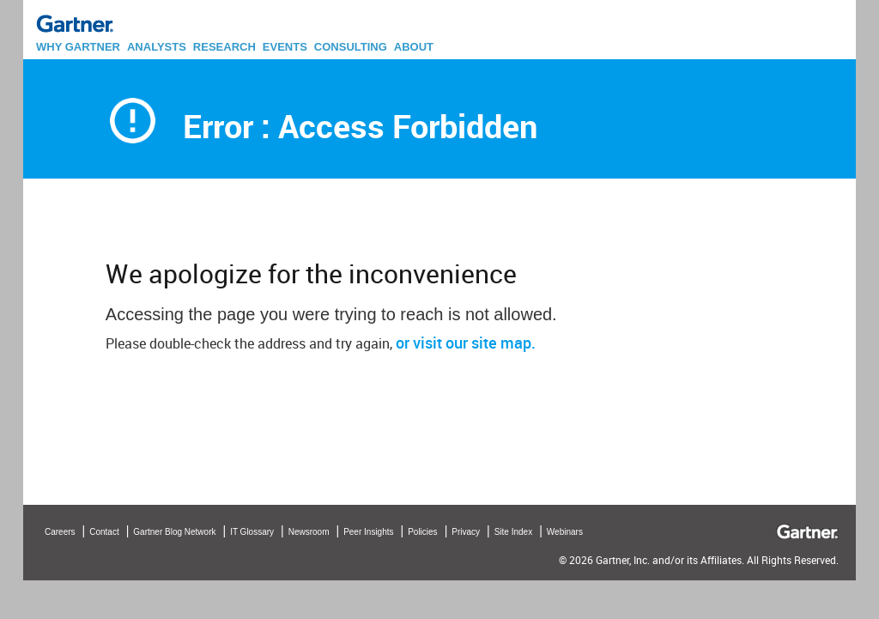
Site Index (513, 532)
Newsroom (309, 532)
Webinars (565, 532)
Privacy (466, 532)
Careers (60, 532)
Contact (103, 532)
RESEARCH (224, 46)
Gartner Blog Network (174, 532)
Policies (422, 532)
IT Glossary (252, 532)
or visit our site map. (466, 342)
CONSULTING (350, 46)
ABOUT (413, 46)
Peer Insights (368, 532)
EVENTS (285, 46)
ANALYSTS (156, 46)
